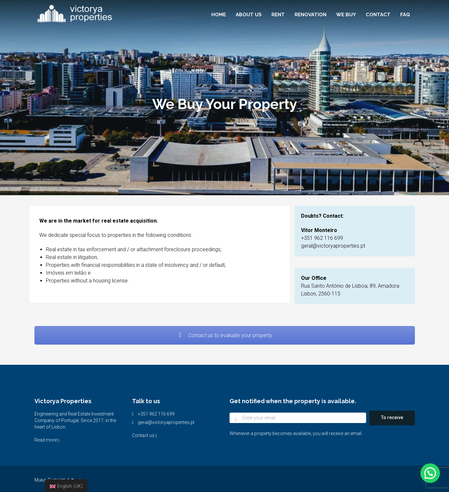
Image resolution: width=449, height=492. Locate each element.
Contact (378, 15)
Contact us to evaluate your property (224, 335)
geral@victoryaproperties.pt (166, 422)
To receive (392, 417)
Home (218, 15)
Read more (46, 440)
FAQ (405, 15)
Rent (278, 15)
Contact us (144, 435)
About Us (249, 15)
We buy (346, 15)
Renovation (310, 15)
